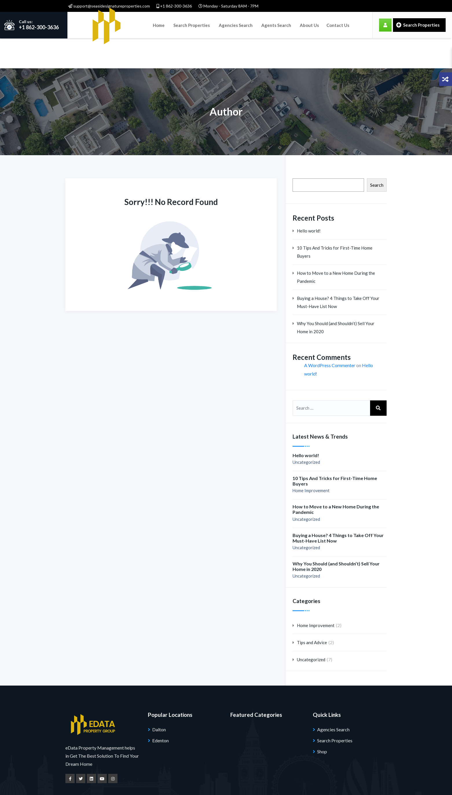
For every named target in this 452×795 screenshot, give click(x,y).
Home (159, 25)
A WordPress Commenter (329, 335)
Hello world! (309, 200)
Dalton (159, 699)
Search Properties (191, 25)
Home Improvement (311, 460)
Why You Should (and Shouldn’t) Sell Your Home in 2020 (335, 297)
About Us (309, 25)
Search (376, 155)
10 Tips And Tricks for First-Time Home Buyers (334, 221)
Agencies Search (235, 25)
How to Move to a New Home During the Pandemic (336, 247)
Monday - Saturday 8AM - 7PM (228, 5)
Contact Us (337, 25)
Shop (322, 721)
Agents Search (276, 25)
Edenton (160, 710)
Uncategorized (306, 432)
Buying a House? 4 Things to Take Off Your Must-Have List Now (338, 272)
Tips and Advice (312, 612)
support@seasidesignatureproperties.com (109, 5)
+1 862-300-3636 (174, 5)
